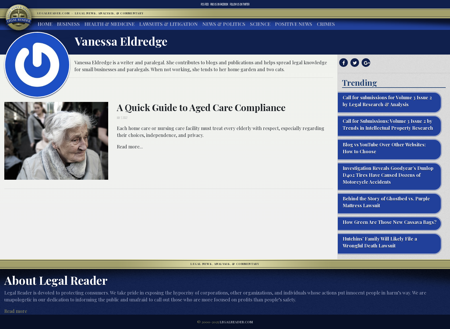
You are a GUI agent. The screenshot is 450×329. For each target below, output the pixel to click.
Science (260, 24)
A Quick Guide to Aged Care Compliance (201, 107)
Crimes (326, 24)
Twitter (239, 4)
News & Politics (223, 24)
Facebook (219, 4)
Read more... (130, 147)
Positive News (293, 24)
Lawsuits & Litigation (168, 24)
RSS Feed (205, 4)
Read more (15, 311)
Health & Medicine (109, 24)
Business (68, 24)
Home (45, 24)
